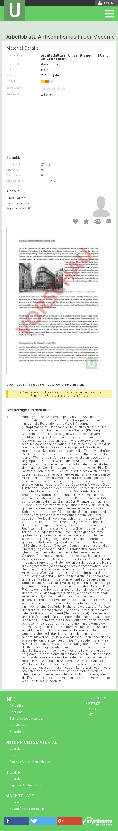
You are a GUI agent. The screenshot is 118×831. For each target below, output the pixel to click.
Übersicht (17, 748)
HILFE (90, 714)
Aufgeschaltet (15, 180)
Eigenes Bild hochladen (27, 785)
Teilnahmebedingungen (27, 718)
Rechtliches (18, 725)
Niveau (10, 80)
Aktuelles (16, 705)
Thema (10, 69)
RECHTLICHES (96, 698)
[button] (16, 821)
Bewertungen (14, 87)
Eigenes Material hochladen (30, 761)
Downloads (13, 175)
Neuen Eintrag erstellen (27, 808)
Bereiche (16, 755)
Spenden (16, 731)
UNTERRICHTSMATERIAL (31, 742)
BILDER (13, 772)
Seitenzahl (12, 94)
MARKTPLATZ (19, 795)
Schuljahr (12, 75)
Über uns (16, 712)
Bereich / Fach (15, 64)
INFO (10, 699)
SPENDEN (93, 709)
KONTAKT (93, 703)
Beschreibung (15, 55)
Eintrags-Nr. (13, 164)
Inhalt (10, 416)
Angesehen (13, 169)
